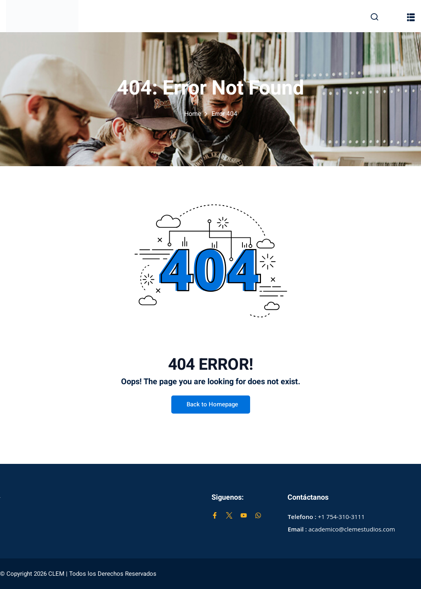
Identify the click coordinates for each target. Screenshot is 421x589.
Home (192, 114)
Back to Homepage (210, 405)
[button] (411, 17)
